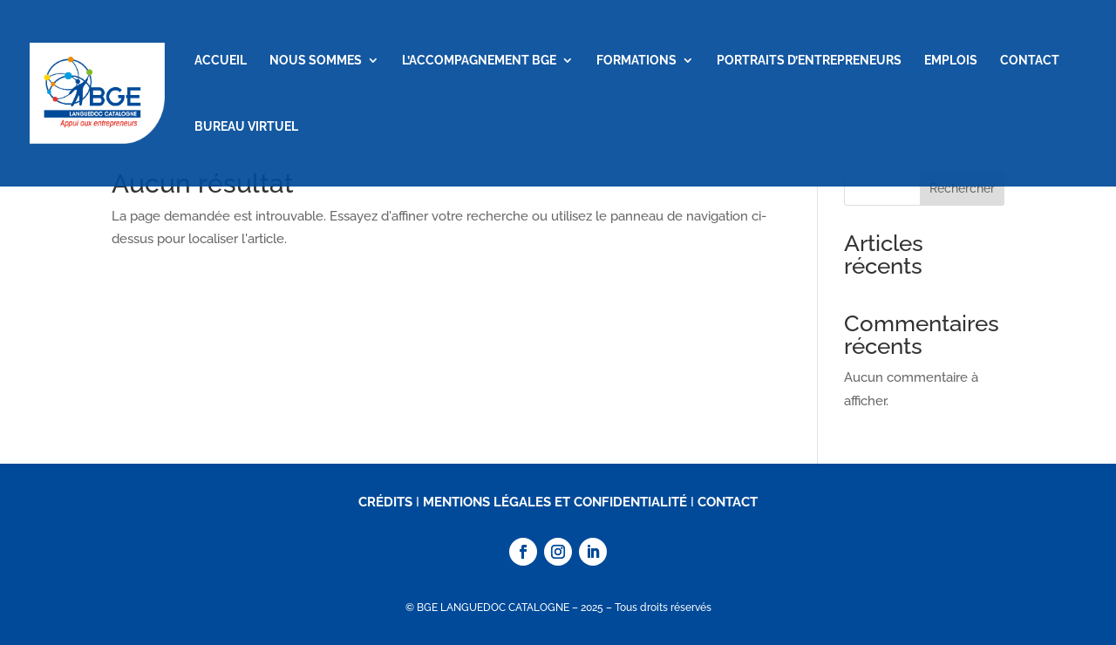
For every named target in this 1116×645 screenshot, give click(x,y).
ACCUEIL (220, 60)
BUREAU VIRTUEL (246, 126)
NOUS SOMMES (315, 60)
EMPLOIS (950, 60)
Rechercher (962, 188)
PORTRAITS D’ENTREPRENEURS (809, 60)
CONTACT (1029, 60)
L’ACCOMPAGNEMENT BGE (479, 60)
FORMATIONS (636, 60)
